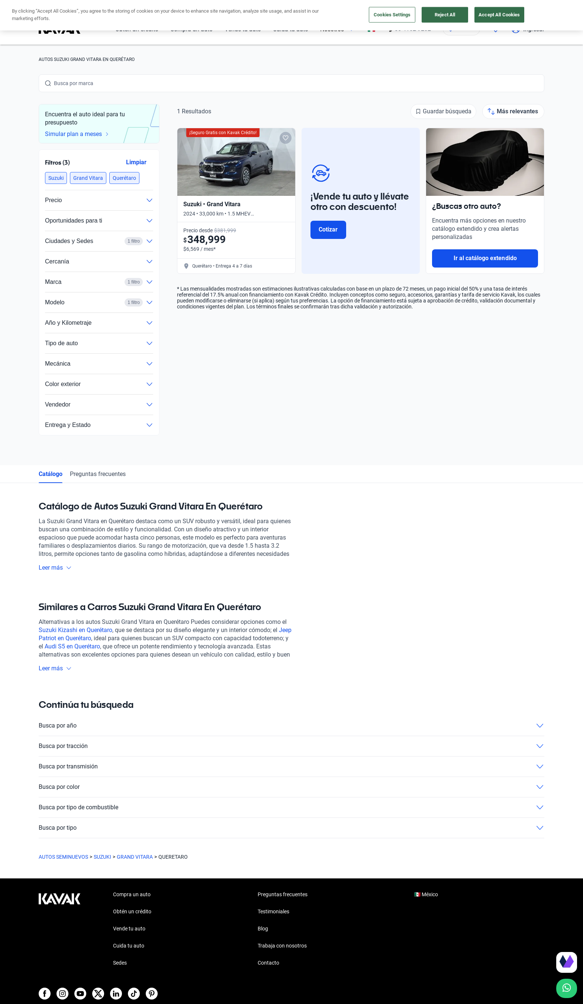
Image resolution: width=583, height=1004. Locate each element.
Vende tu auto (243, 29)
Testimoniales (273, 911)
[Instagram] (62, 994)
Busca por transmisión (291, 766)
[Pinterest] (152, 994)
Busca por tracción (291, 746)
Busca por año (291, 726)
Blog (263, 929)
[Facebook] (45, 994)
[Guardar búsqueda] (443, 111)
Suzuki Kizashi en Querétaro (75, 630)
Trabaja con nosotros (282, 946)
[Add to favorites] (286, 138)
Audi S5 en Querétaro (72, 646)
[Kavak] (59, 29)
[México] (371, 29)
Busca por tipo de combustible (291, 807)
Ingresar (527, 29)
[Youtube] (80, 994)
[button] (56, 178)
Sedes (120, 963)
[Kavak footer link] (59, 929)
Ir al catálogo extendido (485, 258)
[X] (98, 994)
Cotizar (328, 229)
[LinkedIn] (116, 994)
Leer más (55, 567)
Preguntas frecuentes (98, 473)
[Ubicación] (461, 29)
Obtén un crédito (136, 29)
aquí (357, 7)
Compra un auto (191, 29)
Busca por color (291, 787)
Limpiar (136, 162)
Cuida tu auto (290, 29)
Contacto (268, 963)
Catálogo (50, 473)
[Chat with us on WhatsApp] (566, 988)
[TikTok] (134, 994)
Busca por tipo (291, 828)
